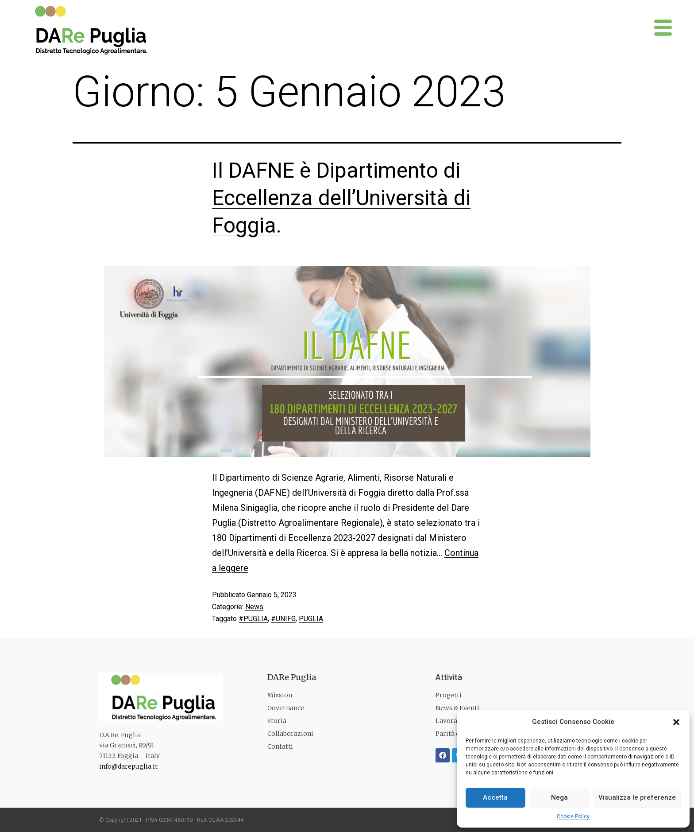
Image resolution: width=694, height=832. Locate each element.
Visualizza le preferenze (637, 797)
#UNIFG (283, 618)
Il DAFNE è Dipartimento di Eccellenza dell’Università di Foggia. (341, 198)
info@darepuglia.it (128, 766)
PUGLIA (311, 618)
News (254, 607)
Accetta (495, 797)
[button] (676, 722)
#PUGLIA (253, 618)
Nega (559, 797)
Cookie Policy (573, 816)
